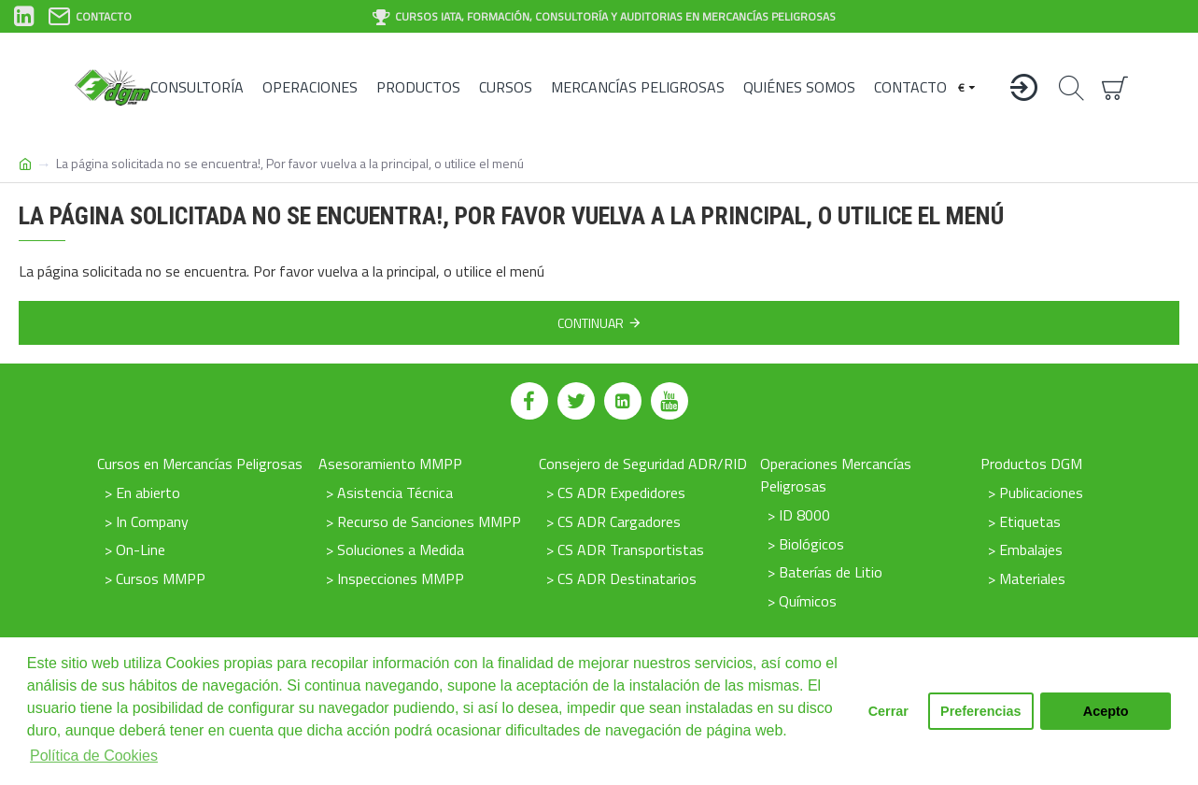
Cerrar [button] (888, 711)
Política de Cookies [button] (94, 756)
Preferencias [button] (980, 711)
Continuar (590, 323)
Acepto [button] (1106, 711)
